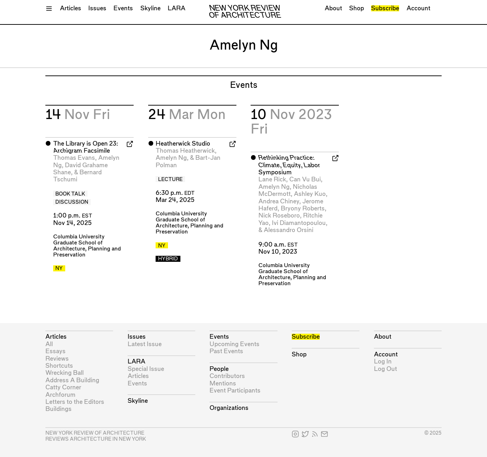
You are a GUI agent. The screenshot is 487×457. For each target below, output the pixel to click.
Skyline (150, 8)
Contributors (227, 376)
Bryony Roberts (303, 208)
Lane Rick (272, 179)
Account (418, 8)
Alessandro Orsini (288, 230)
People (219, 369)
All (49, 344)
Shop (356, 8)
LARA (176, 8)
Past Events (226, 351)
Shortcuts (59, 366)
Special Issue (146, 369)
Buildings (58, 409)
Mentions (222, 383)
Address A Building (72, 380)
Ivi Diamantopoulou (299, 223)
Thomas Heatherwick (185, 151)
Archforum (60, 395)
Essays (55, 351)
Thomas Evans (74, 158)
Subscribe (385, 8)
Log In (383, 362)
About (333, 8)
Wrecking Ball (64, 373)
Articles (70, 8)
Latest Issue (145, 344)
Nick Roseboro (279, 216)
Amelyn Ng (171, 158)
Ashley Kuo (310, 194)
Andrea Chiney (278, 201)
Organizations (228, 408)
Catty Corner (63, 387)
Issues (97, 8)
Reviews (57, 359)
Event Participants (235, 391)
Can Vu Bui (305, 179)
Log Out (385, 369)
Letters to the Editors (74, 402)
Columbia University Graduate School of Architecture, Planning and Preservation (292, 274)
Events (123, 8)
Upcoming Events (234, 344)
